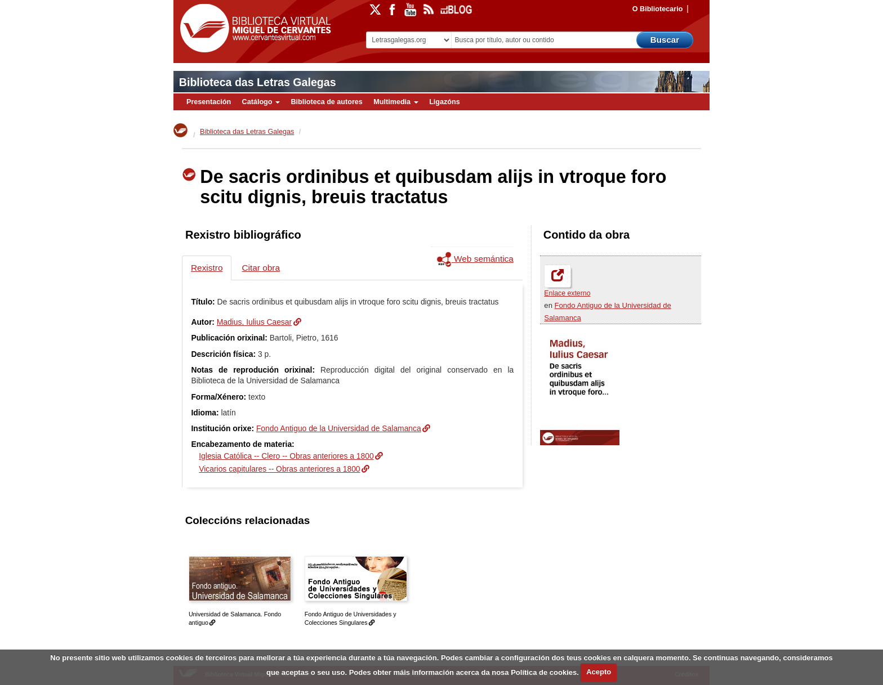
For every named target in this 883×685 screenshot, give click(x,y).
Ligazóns (444, 102)
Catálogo (261, 102)
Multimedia (395, 102)
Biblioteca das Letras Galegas (257, 82)
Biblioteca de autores (326, 102)
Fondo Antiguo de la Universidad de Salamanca (338, 428)
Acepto (598, 672)
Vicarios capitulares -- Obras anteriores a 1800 (279, 468)
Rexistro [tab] (206, 267)
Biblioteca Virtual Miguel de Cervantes (252, 28)
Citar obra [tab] (261, 267)
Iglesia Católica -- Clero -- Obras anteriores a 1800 (286, 455)
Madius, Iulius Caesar (254, 321)
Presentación (208, 102)
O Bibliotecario (657, 9)
